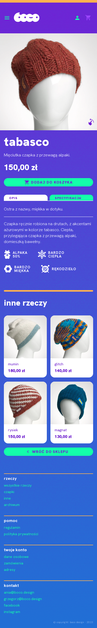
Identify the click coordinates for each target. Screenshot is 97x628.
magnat (61, 430)
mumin (13, 364)
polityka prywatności (21, 534)
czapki (9, 491)
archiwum (12, 504)
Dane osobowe (16, 556)
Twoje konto (15, 550)
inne (7, 498)
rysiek (13, 430)
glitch (59, 364)
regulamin (12, 527)
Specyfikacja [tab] (68, 198)
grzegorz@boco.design (23, 598)
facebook (12, 605)
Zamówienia (13, 563)
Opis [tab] (13, 198)
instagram (12, 611)
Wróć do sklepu (46, 451)
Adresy (9, 569)
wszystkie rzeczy (18, 485)
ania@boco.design (19, 592)
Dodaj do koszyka (48, 182)
